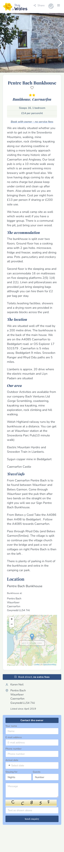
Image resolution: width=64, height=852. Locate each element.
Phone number (13, 748)
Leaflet (36, 664)
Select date (17, 765)
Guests (36, 771)
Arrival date (11, 760)
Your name (11, 726)
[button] (60, 43)
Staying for (11, 771)
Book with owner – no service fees (32, 122)
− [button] (12, 624)
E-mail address (13, 737)
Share (39, 5)
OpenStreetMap (49, 664)
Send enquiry (32, 818)
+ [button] (12, 619)
